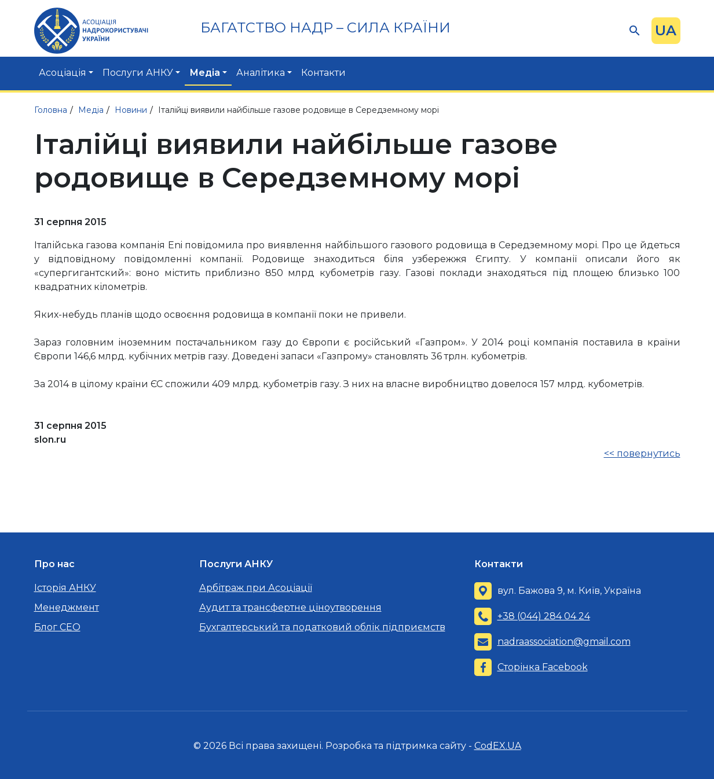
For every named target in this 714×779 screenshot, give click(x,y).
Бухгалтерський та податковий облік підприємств (322, 627)
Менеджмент (66, 607)
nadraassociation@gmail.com (564, 641)
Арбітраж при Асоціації (255, 587)
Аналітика (260, 72)
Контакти (323, 72)
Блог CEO (57, 627)
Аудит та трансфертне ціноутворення (290, 607)
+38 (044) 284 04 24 (543, 616)
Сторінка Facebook (542, 667)
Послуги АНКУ (137, 72)
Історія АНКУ (65, 587)
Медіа (204, 72)
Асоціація (62, 72)
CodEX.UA (497, 745)
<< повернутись (642, 453)
